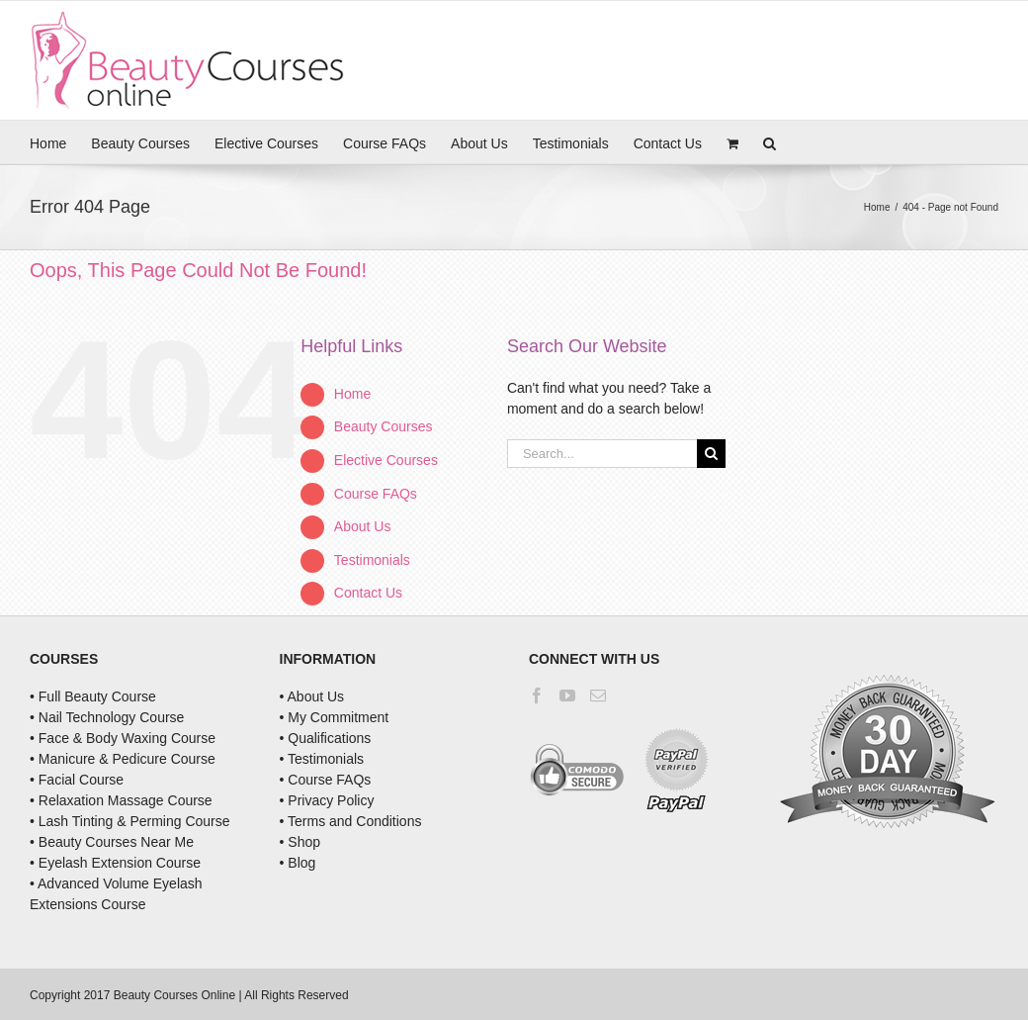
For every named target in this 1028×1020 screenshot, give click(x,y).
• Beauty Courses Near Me (112, 842)
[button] (769, 142)
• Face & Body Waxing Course (122, 738)
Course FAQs (375, 494)
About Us (362, 526)
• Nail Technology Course (107, 717)
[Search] (711, 453)
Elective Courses (386, 460)
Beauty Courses (383, 426)
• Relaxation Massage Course (121, 800)
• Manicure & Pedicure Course (122, 759)
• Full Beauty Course (93, 696)
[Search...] (602, 453)
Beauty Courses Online (174, 995)
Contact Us (368, 593)
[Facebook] (537, 695)
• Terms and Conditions (351, 821)
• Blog (298, 863)
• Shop (300, 842)
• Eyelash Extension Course (115, 863)
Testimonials (372, 560)
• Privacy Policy (327, 800)
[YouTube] (567, 695)
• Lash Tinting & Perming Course (130, 821)
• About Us (312, 696)
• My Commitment (334, 717)
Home (352, 394)
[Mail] (598, 695)
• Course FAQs (326, 780)
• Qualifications (326, 738)
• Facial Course (77, 780)
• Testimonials (322, 759)
